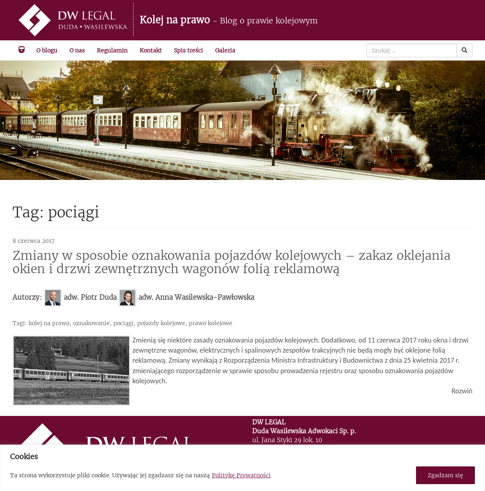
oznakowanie (91, 323)
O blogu (46, 50)
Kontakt (151, 50)
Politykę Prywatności (241, 475)
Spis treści (188, 50)
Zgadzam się (445, 475)
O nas (77, 50)
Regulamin (112, 50)
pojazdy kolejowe (161, 323)
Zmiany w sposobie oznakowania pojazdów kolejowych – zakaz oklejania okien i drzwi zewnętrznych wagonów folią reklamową (232, 262)
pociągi (123, 323)
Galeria (225, 50)
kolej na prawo (49, 323)
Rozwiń (462, 391)
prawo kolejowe (210, 323)
